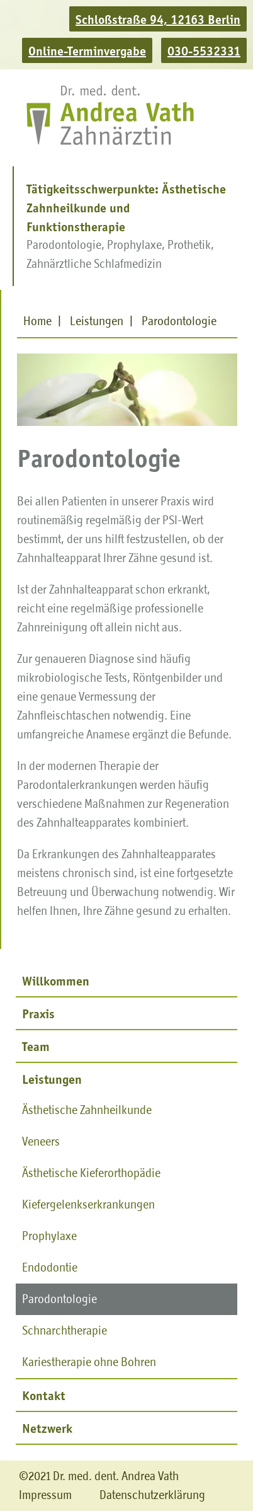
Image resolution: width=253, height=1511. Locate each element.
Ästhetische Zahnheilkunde (87, 1110)
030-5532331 (203, 50)
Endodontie (49, 1267)
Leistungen (52, 1079)
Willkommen (55, 980)
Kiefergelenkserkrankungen (88, 1204)
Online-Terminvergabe (87, 50)
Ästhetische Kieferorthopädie (91, 1173)
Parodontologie (59, 1299)
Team (36, 1046)
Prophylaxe (49, 1236)
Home (37, 321)
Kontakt (43, 1395)
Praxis (38, 1013)
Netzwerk (47, 1428)
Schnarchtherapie (64, 1330)
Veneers (41, 1141)
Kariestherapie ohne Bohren (89, 1362)
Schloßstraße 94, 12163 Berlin (158, 19)
